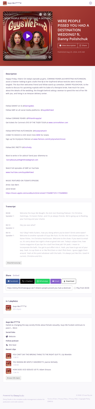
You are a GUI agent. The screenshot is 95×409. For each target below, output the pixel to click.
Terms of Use (52, 399)
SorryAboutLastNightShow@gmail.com (22, 160)
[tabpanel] (47, 136)
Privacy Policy (63, 399)
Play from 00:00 (81, 288)
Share (83, 45)
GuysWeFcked (48, 110)
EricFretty (28, 147)
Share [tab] (8, 275)
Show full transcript (13, 263)
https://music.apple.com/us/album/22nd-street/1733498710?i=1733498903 (36, 193)
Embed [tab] (16, 275)
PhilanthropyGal (34, 118)
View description (67, 45)
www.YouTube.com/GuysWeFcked (20, 172)
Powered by (13, 395)
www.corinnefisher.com (58, 122)
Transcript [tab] (11, 206)
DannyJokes (29, 106)
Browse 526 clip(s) (13, 378)
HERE (38, 135)
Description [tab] (11, 74)
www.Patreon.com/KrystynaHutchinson (49, 139)
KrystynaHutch (41, 131)
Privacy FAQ (73, 399)
